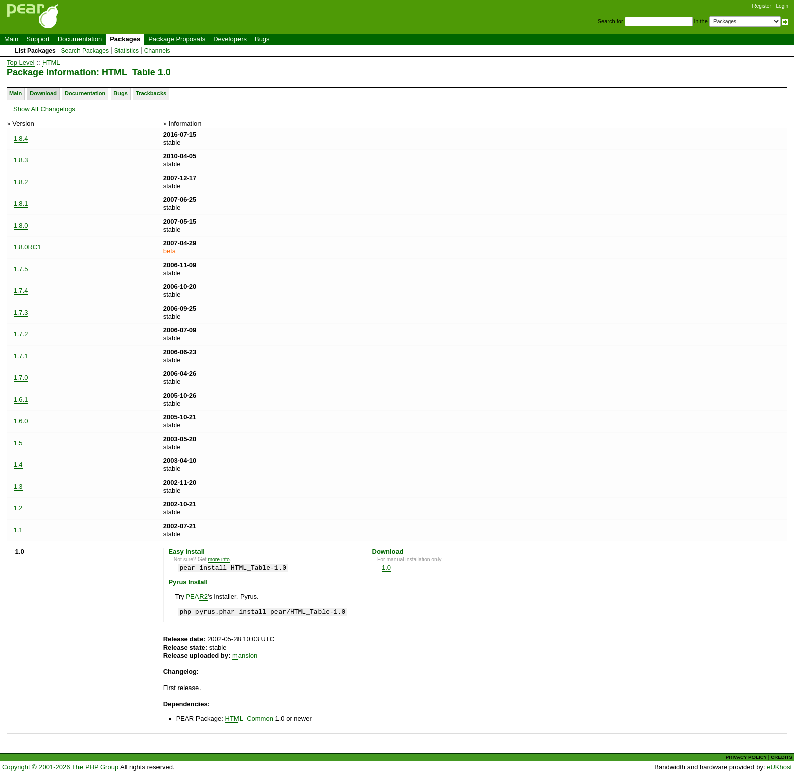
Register (761, 6)
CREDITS (781, 757)
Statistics (126, 50)
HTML (51, 62)
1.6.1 (21, 399)
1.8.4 (21, 138)
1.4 (18, 464)
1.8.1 (21, 203)
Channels (157, 50)
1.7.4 (21, 290)
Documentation (80, 39)
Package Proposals (176, 39)
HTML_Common (249, 718)
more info (218, 559)
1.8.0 (21, 225)
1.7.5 (21, 269)
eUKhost (779, 767)
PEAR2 (197, 596)
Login (782, 6)
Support (38, 39)
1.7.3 (21, 312)
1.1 (18, 530)
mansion (244, 655)
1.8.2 (21, 182)
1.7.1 (21, 356)
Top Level (21, 62)
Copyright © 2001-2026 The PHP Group (60, 767)
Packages (125, 39)
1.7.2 (21, 334)
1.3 (18, 486)
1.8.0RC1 (28, 247)
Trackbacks (151, 93)
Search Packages (85, 50)
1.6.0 (21, 421)
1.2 (18, 508)
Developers (230, 39)
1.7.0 (21, 377)
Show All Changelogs (44, 109)
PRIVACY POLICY (746, 757)
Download (43, 93)
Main (11, 39)
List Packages (35, 50)
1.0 (386, 567)
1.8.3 (21, 160)
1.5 (18, 443)
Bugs (262, 39)
